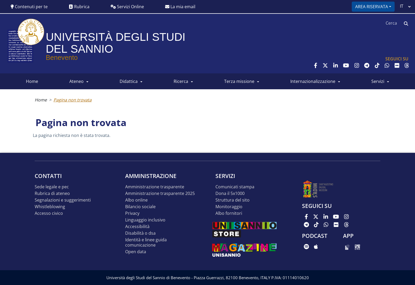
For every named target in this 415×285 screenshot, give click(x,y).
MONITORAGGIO (228, 207)
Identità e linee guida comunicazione (146, 242)
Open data (135, 252)
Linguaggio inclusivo (145, 220)
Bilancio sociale (140, 207)
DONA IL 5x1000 (230, 193)
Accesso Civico (49, 213)
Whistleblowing (50, 207)
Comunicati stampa (234, 187)
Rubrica (79, 7)
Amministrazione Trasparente (154, 187)
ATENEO (76, 81)
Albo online (136, 200)
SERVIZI (377, 81)
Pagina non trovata (72, 100)
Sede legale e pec (52, 187)
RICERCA (181, 81)
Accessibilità (137, 226)
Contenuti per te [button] (29, 7)
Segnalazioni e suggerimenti (63, 200)
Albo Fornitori (228, 213)
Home (41, 100)
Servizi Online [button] (127, 7)
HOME (32, 81)
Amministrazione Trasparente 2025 (160, 193)
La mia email (180, 7)
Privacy (132, 213)
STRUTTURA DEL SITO (232, 200)
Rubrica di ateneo (52, 193)
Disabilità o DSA (140, 233)
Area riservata (371, 7)
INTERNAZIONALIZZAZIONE (312, 81)
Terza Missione (239, 81)
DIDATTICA (129, 81)
